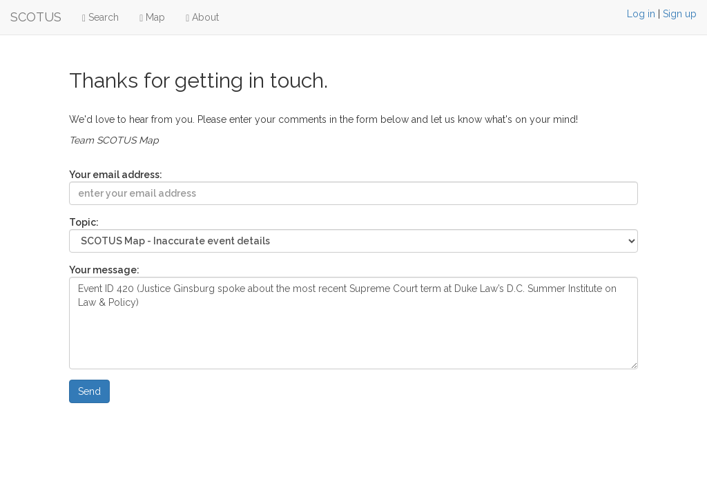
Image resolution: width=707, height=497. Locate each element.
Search (100, 17)
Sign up (680, 13)
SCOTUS (35, 17)
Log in (641, 13)
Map (152, 17)
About (202, 17)
